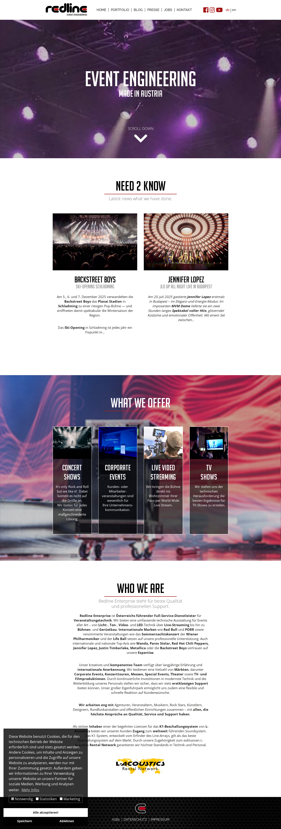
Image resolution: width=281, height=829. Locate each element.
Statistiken (46, 798)
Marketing (70, 798)
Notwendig (22, 798)
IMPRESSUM (160, 819)
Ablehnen (66, 821)
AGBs (116, 819)
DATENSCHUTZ (135, 819)
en (234, 10)
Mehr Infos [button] (30, 789)
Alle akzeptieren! (45, 812)
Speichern (24, 821)
